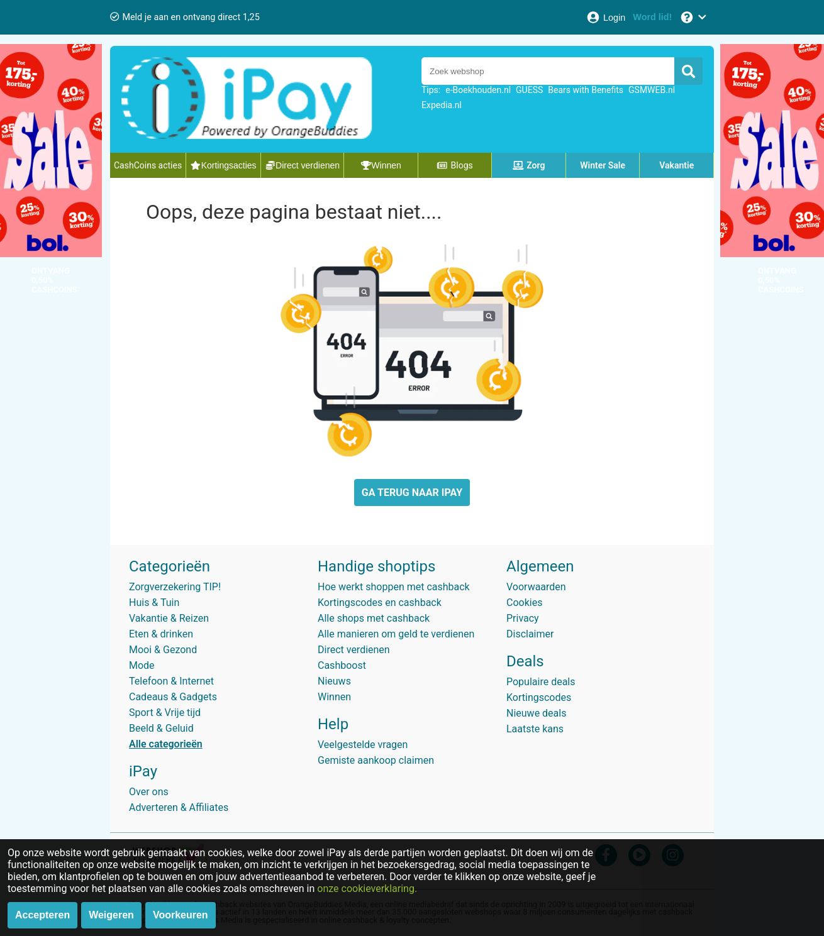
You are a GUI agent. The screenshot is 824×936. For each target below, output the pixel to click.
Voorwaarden (536, 587)
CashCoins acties (148, 165)
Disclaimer (530, 634)
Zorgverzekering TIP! (175, 587)
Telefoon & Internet (171, 681)
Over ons (149, 792)
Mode (142, 665)
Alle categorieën (166, 744)
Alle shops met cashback (374, 618)
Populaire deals (541, 682)
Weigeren (111, 915)
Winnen (334, 697)
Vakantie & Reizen (169, 618)
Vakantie (676, 165)
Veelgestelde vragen (363, 745)
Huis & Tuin (154, 602)
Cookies (524, 602)
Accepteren (42, 915)
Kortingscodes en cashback (380, 602)
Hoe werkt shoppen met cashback (394, 587)
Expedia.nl (441, 105)
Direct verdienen (354, 650)
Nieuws (334, 681)
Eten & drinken (161, 634)
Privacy (522, 618)
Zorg (529, 165)
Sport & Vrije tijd (165, 713)
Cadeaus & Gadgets (173, 697)
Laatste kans (535, 729)
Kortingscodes (538, 697)
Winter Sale (602, 165)
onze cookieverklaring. (367, 889)
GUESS (529, 90)
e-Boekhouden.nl (478, 90)
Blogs (455, 165)
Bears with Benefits (585, 90)
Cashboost (342, 665)
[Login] (605, 17)
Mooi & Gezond (163, 650)
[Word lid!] (652, 17)
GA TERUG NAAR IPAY (412, 492)
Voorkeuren (180, 915)
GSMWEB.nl (651, 90)
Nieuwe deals (536, 713)
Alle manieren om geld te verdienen (396, 634)
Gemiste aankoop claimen (376, 760)
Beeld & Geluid (161, 728)
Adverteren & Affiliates (178, 807)
